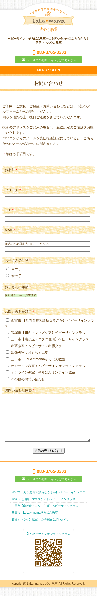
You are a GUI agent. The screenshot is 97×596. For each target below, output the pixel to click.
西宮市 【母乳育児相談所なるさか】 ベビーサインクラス (49, 501)
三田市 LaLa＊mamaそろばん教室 (35, 521)
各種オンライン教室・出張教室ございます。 (40, 528)
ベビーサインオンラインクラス (48, 542)
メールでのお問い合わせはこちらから (48, 60)
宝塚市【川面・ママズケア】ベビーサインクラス (43, 507)
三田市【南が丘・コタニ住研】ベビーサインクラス (45, 514)
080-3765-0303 (48, 52)
